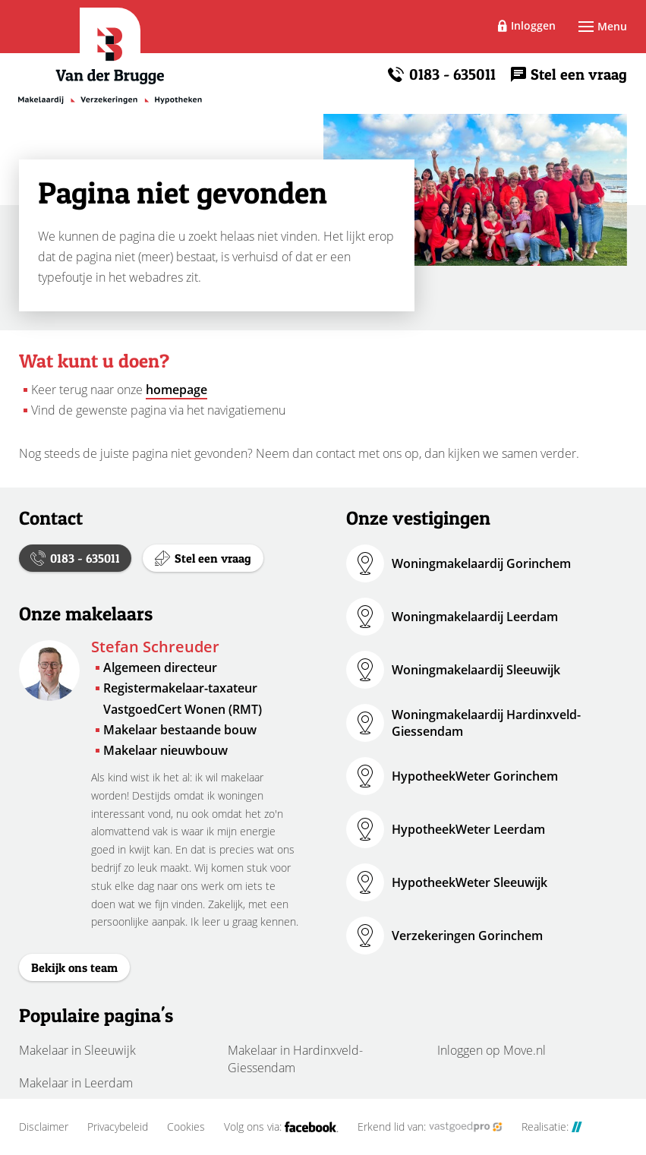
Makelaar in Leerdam (76, 1083)
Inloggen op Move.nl (491, 1050)
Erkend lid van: (430, 1127)
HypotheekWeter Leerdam (468, 829)
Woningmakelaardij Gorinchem (481, 563)
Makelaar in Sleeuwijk (77, 1050)
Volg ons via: (281, 1127)
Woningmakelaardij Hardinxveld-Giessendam (486, 723)
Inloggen (533, 25)
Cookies (186, 1127)
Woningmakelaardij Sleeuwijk (476, 669)
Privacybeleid (117, 1127)
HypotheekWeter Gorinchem (475, 776)
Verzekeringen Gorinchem (467, 935)
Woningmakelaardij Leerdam (475, 616)
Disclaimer (43, 1127)
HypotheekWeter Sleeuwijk (469, 882)
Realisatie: (552, 1127)
